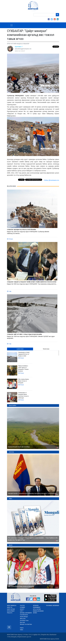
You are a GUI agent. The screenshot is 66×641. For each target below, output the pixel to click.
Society (22, 609)
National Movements (26, 613)
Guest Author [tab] (12, 405)
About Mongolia (11, 605)
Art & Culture (37, 609)
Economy (22, 607)
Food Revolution (24, 614)
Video (21, 629)
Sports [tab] (10, 545)
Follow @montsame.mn (51, 180)
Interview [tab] (11, 452)
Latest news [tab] (20, 349)
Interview (35, 605)
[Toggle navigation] (11, 25)
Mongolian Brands (38, 611)
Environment (36, 607)
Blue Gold (22, 622)
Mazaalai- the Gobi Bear (26, 624)
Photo (21, 628)
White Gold (22, 618)
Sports (35, 613)
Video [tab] (10, 498)
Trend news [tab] (46, 349)
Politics (22, 605)
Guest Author (11, 609)
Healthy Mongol (24, 616)
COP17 (21, 611)
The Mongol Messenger (52, 605)
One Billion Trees (24, 620)
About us (9, 607)
